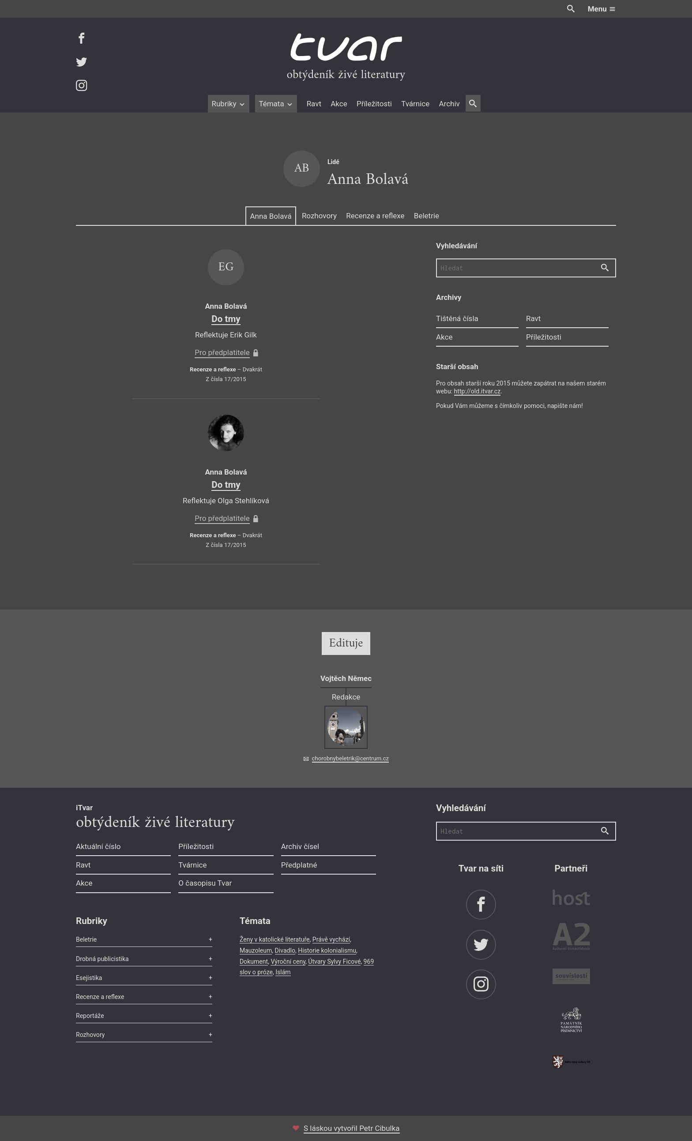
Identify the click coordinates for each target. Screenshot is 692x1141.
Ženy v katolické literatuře (275, 939)
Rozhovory (319, 215)
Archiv (449, 103)
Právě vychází (331, 939)
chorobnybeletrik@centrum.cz (350, 758)
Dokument (254, 961)
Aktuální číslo (98, 846)
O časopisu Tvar (205, 883)
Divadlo (285, 950)
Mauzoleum (256, 950)
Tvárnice (415, 103)
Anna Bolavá (270, 216)
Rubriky (228, 103)
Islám (282, 972)
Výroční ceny (288, 961)
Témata (276, 103)
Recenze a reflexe (375, 215)
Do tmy (225, 319)
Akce (339, 103)
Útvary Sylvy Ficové (334, 961)
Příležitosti (374, 103)
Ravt (314, 103)
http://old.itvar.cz (477, 391)
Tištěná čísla (457, 318)
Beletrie (426, 215)
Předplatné (299, 864)
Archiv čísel (300, 846)
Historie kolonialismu (327, 950)
